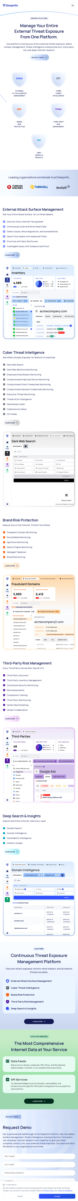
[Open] (72, 1197)
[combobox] (38, 1197)
